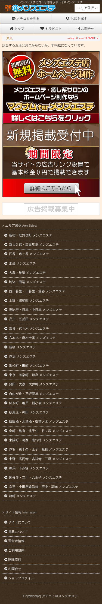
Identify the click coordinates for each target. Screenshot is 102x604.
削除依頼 (12, 559)
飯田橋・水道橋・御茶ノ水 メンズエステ (36, 421)
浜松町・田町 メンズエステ (26, 366)
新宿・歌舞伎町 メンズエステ (28, 235)
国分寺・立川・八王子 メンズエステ (33, 477)
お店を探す (76, 18)
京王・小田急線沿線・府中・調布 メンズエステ (41, 487)
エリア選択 (87, 8)
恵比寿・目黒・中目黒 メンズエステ (33, 310)
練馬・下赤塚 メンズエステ (26, 468)
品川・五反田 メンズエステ (26, 319)
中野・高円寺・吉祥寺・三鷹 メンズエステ (38, 459)
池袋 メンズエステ (20, 263)
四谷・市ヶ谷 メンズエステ (26, 254)
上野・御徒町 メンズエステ (26, 300)
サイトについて (17, 522)
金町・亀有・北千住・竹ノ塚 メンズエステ (38, 431)
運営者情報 (14, 541)
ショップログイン (19, 578)
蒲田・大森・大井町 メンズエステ (31, 384)
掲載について (16, 532)
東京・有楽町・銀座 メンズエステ (31, 375)
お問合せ (85, 28)
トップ (17, 28)
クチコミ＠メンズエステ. (60, 596)
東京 (9, 38)
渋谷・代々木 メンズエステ (26, 328)
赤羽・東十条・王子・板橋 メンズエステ (36, 449)
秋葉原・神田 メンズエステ (26, 412)
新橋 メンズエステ (20, 347)
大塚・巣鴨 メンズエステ (25, 273)
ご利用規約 (14, 550)
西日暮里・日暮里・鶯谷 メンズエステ (34, 291)
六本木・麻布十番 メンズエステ (29, 338)
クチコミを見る (25, 18)
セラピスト (50, 28)
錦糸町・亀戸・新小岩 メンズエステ (33, 403)
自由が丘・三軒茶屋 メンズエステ (31, 394)
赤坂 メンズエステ (20, 356)
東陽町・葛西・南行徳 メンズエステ (33, 440)
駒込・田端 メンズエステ (25, 282)
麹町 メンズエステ (20, 496)
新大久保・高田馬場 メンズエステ (31, 245)
